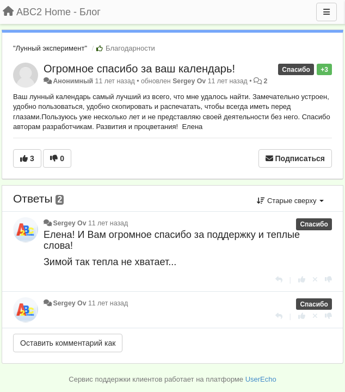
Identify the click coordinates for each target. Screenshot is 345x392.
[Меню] (326, 12)
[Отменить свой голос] (315, 279)
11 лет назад (108, 223)
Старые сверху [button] (290, 201)
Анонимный (73, 81)
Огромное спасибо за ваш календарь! (139, 69)
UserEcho (260, 379)
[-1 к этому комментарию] (328, 279)
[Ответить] (278, 279)
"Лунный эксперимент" (50, 48)
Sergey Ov (189, 81)
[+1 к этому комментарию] (301, 279)
